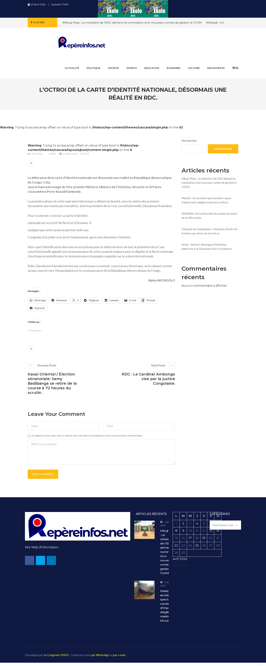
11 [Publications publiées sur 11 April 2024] (197, 534)
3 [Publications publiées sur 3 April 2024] (190, 526)
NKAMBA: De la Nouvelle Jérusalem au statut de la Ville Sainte (209, 215)
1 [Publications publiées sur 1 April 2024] (176, 526)
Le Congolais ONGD (56, 658)
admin (52, 153)
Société (85, 153)
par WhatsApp (100, 658)
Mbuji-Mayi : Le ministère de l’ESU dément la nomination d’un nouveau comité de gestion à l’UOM (209, 182)
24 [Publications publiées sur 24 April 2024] (190, 548)
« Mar (177, 568)
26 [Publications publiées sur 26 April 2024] (204, 548)
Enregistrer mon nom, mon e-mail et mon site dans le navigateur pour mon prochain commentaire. (87, 435)
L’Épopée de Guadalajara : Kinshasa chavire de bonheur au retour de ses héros (210, 231)
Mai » (186, 568)
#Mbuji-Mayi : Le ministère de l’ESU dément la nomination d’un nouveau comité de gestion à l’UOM (132, 22)
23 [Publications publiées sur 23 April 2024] (183, 548)
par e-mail (119, 658)
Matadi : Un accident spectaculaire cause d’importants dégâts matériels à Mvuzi (206, 200)
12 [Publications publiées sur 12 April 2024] (203, 534)
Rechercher (189, 140)
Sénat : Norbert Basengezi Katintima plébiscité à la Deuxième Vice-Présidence (207, 246)
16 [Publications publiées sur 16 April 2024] (183, 541)
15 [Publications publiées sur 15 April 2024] (176, 541)
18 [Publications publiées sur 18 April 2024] (197, 541)
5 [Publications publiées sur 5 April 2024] (204, 526)
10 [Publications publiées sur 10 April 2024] (190, 534)
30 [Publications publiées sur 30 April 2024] (183, 556)
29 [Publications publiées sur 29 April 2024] (176, 556)
